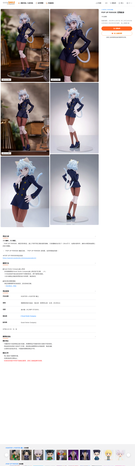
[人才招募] (95, 3)
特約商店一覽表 (11, 286)
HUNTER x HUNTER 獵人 (107, 9)
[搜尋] (104, 3)
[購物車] (112, 3)
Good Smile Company (29, 316)
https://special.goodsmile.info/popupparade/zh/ (19, 258)
